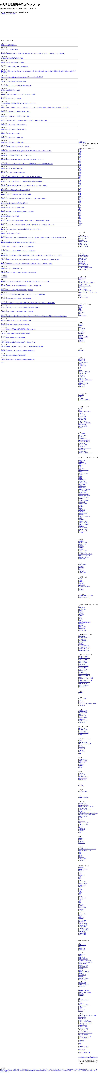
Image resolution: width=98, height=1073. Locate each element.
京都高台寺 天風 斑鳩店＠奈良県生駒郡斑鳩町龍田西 (15, 324)
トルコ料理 (82, 931)
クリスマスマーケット (90, 849)
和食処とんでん (83, 761)
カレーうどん (82, 882)
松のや (80, 410)
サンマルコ (82, 443)
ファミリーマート (83, 241)
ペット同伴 (82, 860)
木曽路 (80, 396)
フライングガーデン (84, 675)
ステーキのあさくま (84, 674)
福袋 (80, 852)
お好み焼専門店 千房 (84, 647)
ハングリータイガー (84, 682)
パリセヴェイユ (83, 1025)
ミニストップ (82, 243)
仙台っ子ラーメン (83, 527)
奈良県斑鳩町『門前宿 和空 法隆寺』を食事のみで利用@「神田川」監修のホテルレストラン (26, 151)
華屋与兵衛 (82, 762)
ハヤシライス (82, 885)
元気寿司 (81, 340)
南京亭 (80, 518)
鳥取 (80, 199)
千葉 (80, 169)
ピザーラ (81, 700)
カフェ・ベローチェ (84, 269)
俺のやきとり (82, 630)
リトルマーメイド (83, 1000)
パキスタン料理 (83, 923)
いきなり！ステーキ (84, 658)
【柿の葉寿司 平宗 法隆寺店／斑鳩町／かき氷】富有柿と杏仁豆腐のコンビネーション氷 (25, 281)
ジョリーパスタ (83, 717)
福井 (80, 178)
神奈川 (80, 172)
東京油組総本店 (83, 513)
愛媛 (80, 210)
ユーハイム (82, 821)
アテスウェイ (82, 1018)
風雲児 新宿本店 (83, 959)
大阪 (80, 193)
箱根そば (81, 568)
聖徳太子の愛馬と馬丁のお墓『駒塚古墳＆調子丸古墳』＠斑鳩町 (18, 272)
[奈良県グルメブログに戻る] (8, 13)
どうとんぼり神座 (83, 500)
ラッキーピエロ (83, 289)
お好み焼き (82, 906)
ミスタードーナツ (83, 805)
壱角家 (80, 476)
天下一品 (81, 468)
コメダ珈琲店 (82, 259)
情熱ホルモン (82, 378)
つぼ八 (80, 617)
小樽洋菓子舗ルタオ (84, 813)
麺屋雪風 (81, 976)
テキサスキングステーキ (85, 680)
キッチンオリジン (83, 733)
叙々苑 (80, 370)
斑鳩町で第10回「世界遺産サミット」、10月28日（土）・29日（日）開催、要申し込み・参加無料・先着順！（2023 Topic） (35, 107)
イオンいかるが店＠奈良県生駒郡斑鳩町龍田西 (13, 81)
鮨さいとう (82, 946)
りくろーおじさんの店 (85, 814)
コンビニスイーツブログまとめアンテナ (40, 1069)
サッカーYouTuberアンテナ (44, 1070)
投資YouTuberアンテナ (33, 1070)
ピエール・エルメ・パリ (85, 1023)
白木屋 (80, 615)
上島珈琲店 (82, 263)
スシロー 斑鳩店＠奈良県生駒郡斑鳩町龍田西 (13, 337)
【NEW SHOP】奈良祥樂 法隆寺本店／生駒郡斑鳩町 (15, 190)
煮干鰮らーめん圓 (83, 965)
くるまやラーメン (83, 494)
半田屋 (80, 580)
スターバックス (83, 258)
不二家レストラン (83, 776)
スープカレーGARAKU (85, 448)
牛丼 (80, 888)
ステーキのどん (83, 661)
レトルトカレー (83, 883)
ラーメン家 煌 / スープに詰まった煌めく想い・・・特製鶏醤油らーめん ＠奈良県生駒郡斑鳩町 (27, 164)
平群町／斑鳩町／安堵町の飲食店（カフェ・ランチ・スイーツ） (18, 103)
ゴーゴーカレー (83, 435)
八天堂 (80, 1008)
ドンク (80, 1001)
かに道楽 (81, 785)
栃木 (80, 164)
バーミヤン (82, 751)
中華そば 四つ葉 (83, 967)
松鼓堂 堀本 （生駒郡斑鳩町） (10, 49)
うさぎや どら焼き (84, 1046)
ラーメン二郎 (82, 463)
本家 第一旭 (82, 957)
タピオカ (81, 915)
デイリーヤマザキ (83, 246)
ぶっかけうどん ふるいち (85, 554)
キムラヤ (81, 1003)
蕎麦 (80, 877)
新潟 (80, 173)
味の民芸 (81, 549)
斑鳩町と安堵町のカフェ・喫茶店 (10, 216)
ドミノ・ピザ (82, 698)
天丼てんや (82, 312)
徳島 (80, 207)
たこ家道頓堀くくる (84, 637)
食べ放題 (81, 849)
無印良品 (81, 839)
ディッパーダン (83, 808)
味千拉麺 (81, 514)
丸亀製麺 (81, 541)
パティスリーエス (83, 1028)
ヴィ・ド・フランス (84, 1004)
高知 (80, 212)
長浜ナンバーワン (83, 470)
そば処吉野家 (82, 572)
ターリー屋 (82, 449)
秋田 (80, 157)
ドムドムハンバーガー (85, 286)
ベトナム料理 (82, 926)
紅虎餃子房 (82, 510)
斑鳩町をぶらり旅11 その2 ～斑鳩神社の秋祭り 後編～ (16, 111)
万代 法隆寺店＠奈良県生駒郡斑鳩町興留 (12, 58)
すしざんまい (82, 330)
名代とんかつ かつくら (85, 411)
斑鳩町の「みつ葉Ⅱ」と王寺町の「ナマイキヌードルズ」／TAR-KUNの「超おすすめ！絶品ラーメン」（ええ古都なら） (34, 316)
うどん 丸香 (82, 986)
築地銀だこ (82, 636)
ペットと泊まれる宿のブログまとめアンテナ (61, 1070)
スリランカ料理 (83, 925)
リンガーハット (83, 530)
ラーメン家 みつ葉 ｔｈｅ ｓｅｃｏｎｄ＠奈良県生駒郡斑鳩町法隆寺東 (20, 307)
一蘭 (80, 466)
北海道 (80, 151)
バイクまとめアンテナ (91, 1069)
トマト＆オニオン (83, 666)
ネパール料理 (82, 920)
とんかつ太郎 (82, 418)
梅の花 (80, 767)
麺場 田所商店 (82, 487)
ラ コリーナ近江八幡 (84, 1052)
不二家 (80, 811)
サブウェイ (82, 287)
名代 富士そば (82, 564)
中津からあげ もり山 (84, 597)
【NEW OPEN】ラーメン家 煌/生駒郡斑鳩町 (13, 172)
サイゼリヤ (82, 719)
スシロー (81, 327)
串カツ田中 (82, 607)
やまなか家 (82, 386)
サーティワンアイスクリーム (87, 806)
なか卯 (80, 310)
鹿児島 (80, 223)
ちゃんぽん (82, 875)
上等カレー (82, 446)
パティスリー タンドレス (85, 1033)
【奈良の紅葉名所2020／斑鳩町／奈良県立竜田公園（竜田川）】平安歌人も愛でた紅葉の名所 (26, 264)
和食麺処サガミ (83, 759)
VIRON (81, 1011)
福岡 (80, 214)
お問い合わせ (83, 142)
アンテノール (94, 813)
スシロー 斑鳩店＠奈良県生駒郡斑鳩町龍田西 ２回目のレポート (18, 329)
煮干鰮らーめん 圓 (84, 971)
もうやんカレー (83, 451)
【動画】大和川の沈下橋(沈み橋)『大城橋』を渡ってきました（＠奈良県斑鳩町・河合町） (25, 220)
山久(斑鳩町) (4, 277)
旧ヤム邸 (81, 994)
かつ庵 (80, 427)
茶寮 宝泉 (81, 1040)
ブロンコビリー (83, 670)
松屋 (80, 309)
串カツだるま (82, 609)
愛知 (80, 186)
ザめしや (81, 588)
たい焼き (81, 910)
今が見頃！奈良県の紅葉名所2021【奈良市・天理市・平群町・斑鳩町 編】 (21, 177)
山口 (80, 206)
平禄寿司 (81, 338)
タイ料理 (81, 918)
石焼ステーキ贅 (83, 683)
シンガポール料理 (83, 930)
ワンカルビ (82, 376)
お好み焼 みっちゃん (84, 650)
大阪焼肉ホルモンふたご (85, 380)
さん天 (80, 313)
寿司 (80, 894)
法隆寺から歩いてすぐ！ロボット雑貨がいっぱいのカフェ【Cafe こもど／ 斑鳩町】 (24, 198)
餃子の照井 (82, 511)
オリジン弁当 (82, 731)
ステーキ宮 (82, 664)
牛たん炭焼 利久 (83, 362)
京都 (80, 191)
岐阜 (80, 183)
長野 (80, 181)
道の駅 (80, 855)
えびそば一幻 (82, 975)
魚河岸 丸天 (82, 949)
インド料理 (82, 922)
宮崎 (80, 222)
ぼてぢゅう (82, 642)
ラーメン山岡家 (83, 490)
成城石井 (81, 838)
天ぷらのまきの (83, 791)
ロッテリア (82, 279)
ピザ (80, 912)
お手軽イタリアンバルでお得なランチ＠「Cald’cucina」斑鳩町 (18, 94)
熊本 (80, 218)
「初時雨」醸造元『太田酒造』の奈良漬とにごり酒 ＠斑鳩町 (17, 246)
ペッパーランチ (83, 669)
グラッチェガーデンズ (85, 743)
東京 (80, 170)
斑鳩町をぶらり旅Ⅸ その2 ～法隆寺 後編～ (12, 138)
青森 (80, 153)
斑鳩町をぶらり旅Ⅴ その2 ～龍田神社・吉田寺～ (14, 203)
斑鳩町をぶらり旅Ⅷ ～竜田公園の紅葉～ (12, 168)
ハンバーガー (82, 914)
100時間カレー (83, 438)
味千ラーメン (82, 479)
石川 (80, 177)
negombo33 (81, 995)
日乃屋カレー (82, 436)
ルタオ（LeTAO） (83, 816)
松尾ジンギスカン (83, 383)
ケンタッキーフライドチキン (87, 282)
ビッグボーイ (82, 667)
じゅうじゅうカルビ (84, 372)
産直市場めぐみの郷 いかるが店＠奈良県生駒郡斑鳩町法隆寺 (18, 350)
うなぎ (80, 896)
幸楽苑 (80, 474)
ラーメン (81, 870)
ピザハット (82, 702)
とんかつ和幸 (82, 416)
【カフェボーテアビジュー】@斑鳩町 (11, 98)
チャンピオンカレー (84, 441)
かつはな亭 (82, 415)
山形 (80, 159)
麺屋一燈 (81, 970)
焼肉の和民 (82, 359)
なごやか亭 (82, 341)
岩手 (80, 154)
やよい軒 (81, 583)
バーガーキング (83, 284)
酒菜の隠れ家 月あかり (85, 622)
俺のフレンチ (82, 779)
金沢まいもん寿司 (83, 337)
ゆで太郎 (81, 566)
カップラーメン (83, 869)
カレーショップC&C (84, 440)
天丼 (80, 891)
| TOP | (2, 362)
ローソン (81, 240)
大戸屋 (80, 578)
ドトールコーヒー (83, 256)
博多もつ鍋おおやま (84, 797)
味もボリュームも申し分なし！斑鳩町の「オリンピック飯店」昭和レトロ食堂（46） (24, 120)
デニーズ (81, 750)
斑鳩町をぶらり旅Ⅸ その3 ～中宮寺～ (11, 133)
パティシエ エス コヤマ (85, 1021)
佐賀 (80, 215)
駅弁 (80, 853)
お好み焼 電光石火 (84, 648)
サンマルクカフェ (83, 266)
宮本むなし (82, 581)
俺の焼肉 (81, 381)
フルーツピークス (83, 824)
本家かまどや (82, 734)
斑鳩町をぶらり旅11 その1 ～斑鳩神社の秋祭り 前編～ (16, 116)
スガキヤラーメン (83, 473)
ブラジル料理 (82, 934)
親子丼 (80, 893)
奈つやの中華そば (83, 978)
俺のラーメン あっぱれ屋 (85, 962)
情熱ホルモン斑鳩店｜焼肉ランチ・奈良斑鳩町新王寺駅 (16, 320)
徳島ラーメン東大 (83, 522)
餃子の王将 (82, 460)
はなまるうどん (83, 542)
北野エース (82, 843)
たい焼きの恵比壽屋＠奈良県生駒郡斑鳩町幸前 (13, 355)
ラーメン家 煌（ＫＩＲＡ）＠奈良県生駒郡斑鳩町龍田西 (16, 85)
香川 (80, 209)
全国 (80, 149)
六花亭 (80, 817)
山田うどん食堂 (83, 550)
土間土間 (81, 612)
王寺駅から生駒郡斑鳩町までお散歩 (10, 90)
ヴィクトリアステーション (86, 677)
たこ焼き (81, 909)
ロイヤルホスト (83, 742)
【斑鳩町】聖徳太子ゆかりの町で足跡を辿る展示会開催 (16, 194)
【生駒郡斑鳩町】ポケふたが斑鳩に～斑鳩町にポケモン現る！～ (18, 242)
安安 (80, 368)
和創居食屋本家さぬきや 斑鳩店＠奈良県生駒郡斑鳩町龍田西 (18, 359)
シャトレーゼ (82, 803)
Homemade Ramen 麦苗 (85, 960)
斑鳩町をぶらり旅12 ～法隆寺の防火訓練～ (12, 62)
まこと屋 (81, 498)
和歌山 (80, 198)
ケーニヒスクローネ (84, 822)
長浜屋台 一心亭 (83, 521)
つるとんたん (82, 552)
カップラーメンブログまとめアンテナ (58, 1069)
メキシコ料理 (82, 933)
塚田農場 (81, 625)
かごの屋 (81, 398)
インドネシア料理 (83, 928)
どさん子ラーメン (83, 497)
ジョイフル (82, 747)
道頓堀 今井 (82, 558)
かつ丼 (80, 890)
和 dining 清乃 (82, 979)
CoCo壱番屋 (82, 433)
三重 (80, 188)
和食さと (81, 764)
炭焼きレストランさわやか (86, 678)
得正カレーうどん (83, 557)
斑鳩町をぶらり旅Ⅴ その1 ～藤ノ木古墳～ (12, 207)
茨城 (80, 162)
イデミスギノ (82, 1017)
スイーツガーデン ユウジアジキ (87, 1015)
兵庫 (80, 194)
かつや (80, 408)
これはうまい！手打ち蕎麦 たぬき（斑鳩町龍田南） (15, 66)
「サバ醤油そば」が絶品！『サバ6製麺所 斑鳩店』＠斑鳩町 (17, 311)
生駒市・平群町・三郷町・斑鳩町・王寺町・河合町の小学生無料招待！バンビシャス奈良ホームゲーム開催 (30, 259)
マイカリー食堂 (83, 444)
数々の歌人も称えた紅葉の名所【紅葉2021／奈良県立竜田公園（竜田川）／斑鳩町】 (24, 185)
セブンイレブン (83, 238)
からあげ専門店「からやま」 (87, 595)
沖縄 (80, 225)
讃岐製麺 (81, 547)
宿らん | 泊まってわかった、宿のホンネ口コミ (11, 1069)
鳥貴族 (80, 611)
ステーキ (81, 904)
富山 (80, 175)
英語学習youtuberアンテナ (21, 1070)
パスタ (80, 872)
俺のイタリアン (83, 778)
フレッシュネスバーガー (85, 290)
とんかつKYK (82, 419)
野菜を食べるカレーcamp (85, 452)
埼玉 (80, 167)
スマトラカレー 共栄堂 (85, 992)
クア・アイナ (82, 295)
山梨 (80, 180)
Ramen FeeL (82, 954)
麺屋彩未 (81, 973)
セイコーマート (83, 244)
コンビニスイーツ (83, 236)
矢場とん (81, 413)
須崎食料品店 (82, 983)
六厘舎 (80, 955)
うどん (80, 873)
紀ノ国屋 (81, 841)
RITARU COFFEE (83, 264)
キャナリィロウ (83, 720)
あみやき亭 (82, 375)
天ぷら (80, 878)
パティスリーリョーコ (85, 1036)
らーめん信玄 (82, 492)
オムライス (82, 886)
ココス (80, 745)
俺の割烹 (81, 765)
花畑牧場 (81, 830)
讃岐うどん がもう (84, 984)
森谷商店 (81, 692)
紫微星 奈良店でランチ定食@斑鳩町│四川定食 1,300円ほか (17, 290)
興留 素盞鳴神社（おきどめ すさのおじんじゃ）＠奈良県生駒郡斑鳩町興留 (22, 346)
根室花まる (82, 948)
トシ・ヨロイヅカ (83, 1037)
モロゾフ (81, 819)
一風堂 (80, 471)
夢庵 (80, 753)
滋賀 (80, 189)
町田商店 (81, 506)
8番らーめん (82, 484)
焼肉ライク (82, 360)
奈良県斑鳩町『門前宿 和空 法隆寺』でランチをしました (16, 155)
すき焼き (81, 899)
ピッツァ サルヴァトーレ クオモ (87, 703)
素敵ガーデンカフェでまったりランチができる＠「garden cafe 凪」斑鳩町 (22, 77)
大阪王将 (81, 462)
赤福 (80, 832)
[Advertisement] (39, 25)
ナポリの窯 (82, 705)
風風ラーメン (82, 968)
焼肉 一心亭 (82, 384)
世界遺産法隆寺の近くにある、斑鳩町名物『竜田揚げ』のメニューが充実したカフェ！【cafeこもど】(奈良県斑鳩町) (33, 53)
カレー (80, 880)
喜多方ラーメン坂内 (84, 489)
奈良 (80, 196)
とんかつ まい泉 (83, 421)
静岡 (80, 185)
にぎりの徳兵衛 (83, 426)
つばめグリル (82, 686)
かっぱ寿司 (82, 329)
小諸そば (81, 571)
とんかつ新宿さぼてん (85, 423)
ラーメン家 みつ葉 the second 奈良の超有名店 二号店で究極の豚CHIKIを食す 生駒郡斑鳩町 (28, 303)
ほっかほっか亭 (83, 729)
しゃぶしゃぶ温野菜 (84, 399)
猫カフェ (81, 857)
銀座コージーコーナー (85, 809)
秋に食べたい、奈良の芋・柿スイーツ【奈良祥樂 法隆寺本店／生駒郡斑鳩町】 (22, 181)
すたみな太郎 (82, 365)
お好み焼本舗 (82, 639)
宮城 (80, 156)
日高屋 (80, 478)
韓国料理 (81, 917)
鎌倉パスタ (82, 714)
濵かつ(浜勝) (82, 424)
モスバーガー (82, 281)
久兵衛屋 (81, 546)
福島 (80, 161)
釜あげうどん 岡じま (84, 555)
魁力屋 (80, 505)
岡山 (80, 202)
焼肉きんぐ (82, 364)
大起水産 (81, 333)
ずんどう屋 (82, 502)
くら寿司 (81, 324)
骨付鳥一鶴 (82, 628)
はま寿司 (81, 335)
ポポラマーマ (82, 715)
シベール (81, 825)
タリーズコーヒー (83, 255)
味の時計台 (82, 481)
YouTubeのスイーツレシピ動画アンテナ (76, 1069)
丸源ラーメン (82, 486)
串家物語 (81, 623)
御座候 (93, 814)
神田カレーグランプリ (85, 850)
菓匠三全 (81, 827)
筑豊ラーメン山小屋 (84, 516)
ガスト (80, 740)
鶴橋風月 (81, 644)
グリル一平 (82, 774)
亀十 (80, 1043)
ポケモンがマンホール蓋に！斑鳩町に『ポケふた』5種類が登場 (18, 250)
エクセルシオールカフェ (85, 267)
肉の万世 (81, 672)
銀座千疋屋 (82, 829)
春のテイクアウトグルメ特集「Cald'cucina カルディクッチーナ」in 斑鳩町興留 (23, 294)
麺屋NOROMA (83, 963)
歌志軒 (80, 508)
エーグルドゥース (83, 1026)
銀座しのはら (82, 945)
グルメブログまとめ (26, 1069)
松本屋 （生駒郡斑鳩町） (9, 45)
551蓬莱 (81, 532)
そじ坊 (80, 569)
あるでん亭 (82, 722)
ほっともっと (82, 728)
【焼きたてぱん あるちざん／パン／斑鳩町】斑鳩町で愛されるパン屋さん (21, 229)
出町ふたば (82, 1049)
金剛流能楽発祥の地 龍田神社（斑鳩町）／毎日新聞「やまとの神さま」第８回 (22, 159)
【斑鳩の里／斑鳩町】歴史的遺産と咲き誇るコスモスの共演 (17, 211)
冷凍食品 (81, 867)
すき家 (80, 305)
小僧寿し (81, 325)
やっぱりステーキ (83, 659)
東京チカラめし (83, 315)
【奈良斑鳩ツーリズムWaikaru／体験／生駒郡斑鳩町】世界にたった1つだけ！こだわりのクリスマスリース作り (31, 255)
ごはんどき (82, 585)
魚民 (80, 620)
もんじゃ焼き (82, 907)
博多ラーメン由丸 (83, 524)
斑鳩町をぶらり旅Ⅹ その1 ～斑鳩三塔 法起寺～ (14, 129)
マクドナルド (82, 278)
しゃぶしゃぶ (82, 898)
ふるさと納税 (82, 858)
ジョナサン (82, 748)
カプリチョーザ (83, 712)
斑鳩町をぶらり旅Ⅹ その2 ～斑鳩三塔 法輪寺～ (14, 124)
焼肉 (80, 901)
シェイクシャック (83, 297)
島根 (80, 201)
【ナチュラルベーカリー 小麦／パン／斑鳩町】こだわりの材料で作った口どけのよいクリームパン (28, 224)
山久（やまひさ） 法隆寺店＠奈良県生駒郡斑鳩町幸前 (15, 333)
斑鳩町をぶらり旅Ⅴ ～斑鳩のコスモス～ (12, 268)
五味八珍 (81, 519)
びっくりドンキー (83, 656)
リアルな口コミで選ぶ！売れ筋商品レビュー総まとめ (83, 1070)
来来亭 (80, 465)
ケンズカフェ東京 (83, 1034)
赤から (80, 619)
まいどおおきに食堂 (84, 586)
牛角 (80, 367)
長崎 (80, 217)
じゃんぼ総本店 (83, 640)
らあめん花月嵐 (83, 482)
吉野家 (80, 307)
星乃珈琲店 (82, 261)
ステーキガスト (83, 662)
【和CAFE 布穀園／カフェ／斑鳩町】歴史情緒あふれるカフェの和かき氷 (21, 285)
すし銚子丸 (82, 332)
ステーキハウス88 (83, 685)
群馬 (80, 165)
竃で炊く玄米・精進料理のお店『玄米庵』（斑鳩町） (15, 146)
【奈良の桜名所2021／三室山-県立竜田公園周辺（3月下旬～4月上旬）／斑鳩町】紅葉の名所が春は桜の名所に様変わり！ (34, 237)
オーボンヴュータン (84, 1031)
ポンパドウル (82, 1006)
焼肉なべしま (82, 373)
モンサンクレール (83, 1020)
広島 (80, 204)
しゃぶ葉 (81, 395)
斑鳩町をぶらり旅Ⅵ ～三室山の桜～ (11, 233)
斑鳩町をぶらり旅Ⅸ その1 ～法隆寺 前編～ (12, 142)
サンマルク (82, 773)
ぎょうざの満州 (83, 503)
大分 (80, 220)
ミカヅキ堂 (82, 1009)
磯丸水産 (81, 350)
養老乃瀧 (81, 614)
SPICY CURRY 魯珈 (84, 990)
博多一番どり (82, 627)
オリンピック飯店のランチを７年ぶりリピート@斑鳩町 (16, 298)
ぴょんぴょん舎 (83, 529)
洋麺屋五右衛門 (83, 711)
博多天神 (81, 526)
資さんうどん (82, 544)
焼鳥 (80, 902)
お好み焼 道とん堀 (84, 645)
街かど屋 (81, 589)
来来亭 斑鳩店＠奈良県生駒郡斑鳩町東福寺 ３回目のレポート (18, 342)
